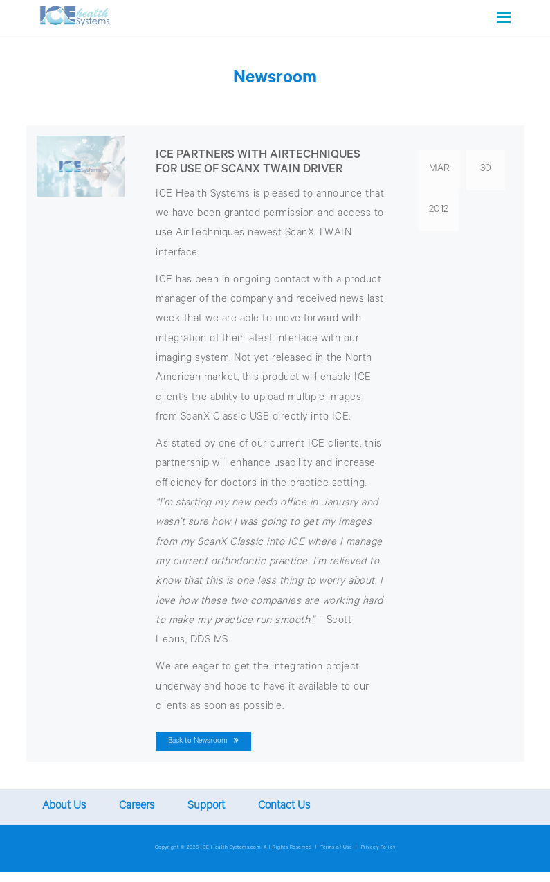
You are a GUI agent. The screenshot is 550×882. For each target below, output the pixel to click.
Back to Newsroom (203, 741)
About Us (64, 806)
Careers (136, 806)
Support (206, 806)
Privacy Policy (378, 848)
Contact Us (284, 806)
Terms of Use (336, 848)
